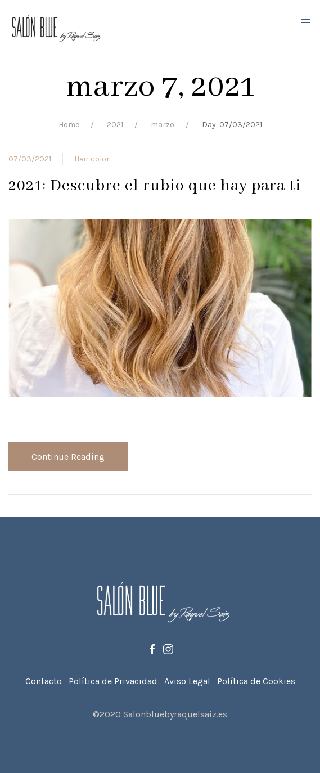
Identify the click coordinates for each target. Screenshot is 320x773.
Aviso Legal (187, 681)
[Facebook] (152, 649)
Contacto (43, 681)
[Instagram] (168, 649)
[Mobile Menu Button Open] (306, 22)
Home (68, 124)
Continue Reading (68, 456)
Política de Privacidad (113, 681)
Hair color (92, 159)
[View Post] (160, 307)
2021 (115, 124)
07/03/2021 (29, 159)
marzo (162, 124)
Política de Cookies (256, 681)
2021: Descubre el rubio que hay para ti (154, 186)
